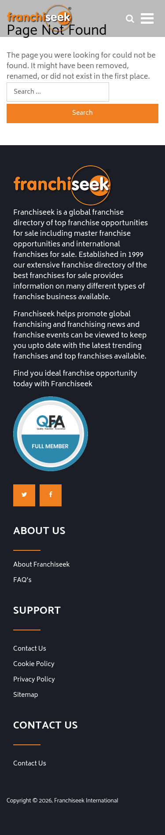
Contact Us (29, 649)
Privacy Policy (34, 680)
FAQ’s (22, 580)
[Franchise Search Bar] (129, 18)
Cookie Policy (34, 664)
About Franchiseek (41, 565)
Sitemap (25, 695)
